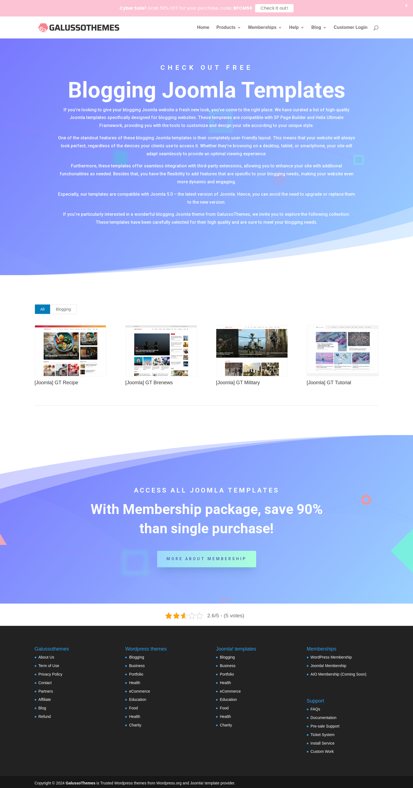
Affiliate (45, 697)
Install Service (323, 740)
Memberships (262, 28)
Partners (46, 688)
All (42, 307)
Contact (45, 680)
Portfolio (136, 671)
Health (134, 680)
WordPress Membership (331, 654)
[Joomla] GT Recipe (56, 380)
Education (137, 697)
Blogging (63, 307)
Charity (135, 722)
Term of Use (49, 663)
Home (203, 28)
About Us (46, 654)
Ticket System (323, 732)
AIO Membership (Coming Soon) (338, 671)
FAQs (315, 706)
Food (133, 705)
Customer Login (351, 28)
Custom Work (322, 749)
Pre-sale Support (325, 723)
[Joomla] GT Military (238, 380)
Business (137, 663)
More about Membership (206, 556)
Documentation (324, 715)
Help (294, 28)
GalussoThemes (80, 780)
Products (226, 28)
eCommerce (139, 688)
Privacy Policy (50, 671)
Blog (316, 28)
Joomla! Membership (328, 663)
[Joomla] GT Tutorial (329, 380)
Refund (45, 714)
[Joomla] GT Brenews (149, 380)
